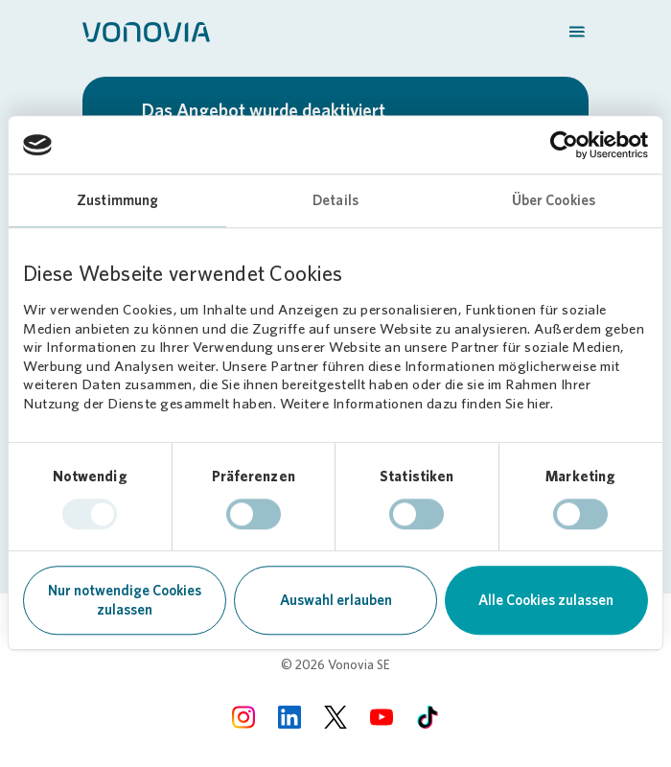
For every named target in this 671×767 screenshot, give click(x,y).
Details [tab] (335, 200)
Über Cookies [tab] (553, 200)
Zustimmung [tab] (117, 200)
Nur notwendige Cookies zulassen (124, 601)
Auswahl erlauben (336, 601)
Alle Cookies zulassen (545, 601)
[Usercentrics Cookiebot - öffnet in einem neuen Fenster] (564, 144)
